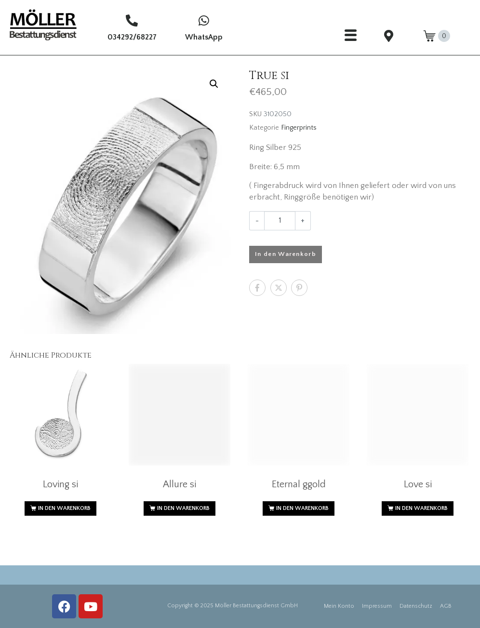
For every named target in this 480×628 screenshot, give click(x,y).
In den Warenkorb (285, 254)
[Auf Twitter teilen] (278, 288)
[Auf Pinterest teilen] (299, 288)
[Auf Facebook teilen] (257, 288)
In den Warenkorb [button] (64, 508)
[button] (214, 84)
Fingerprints (299, 128)
